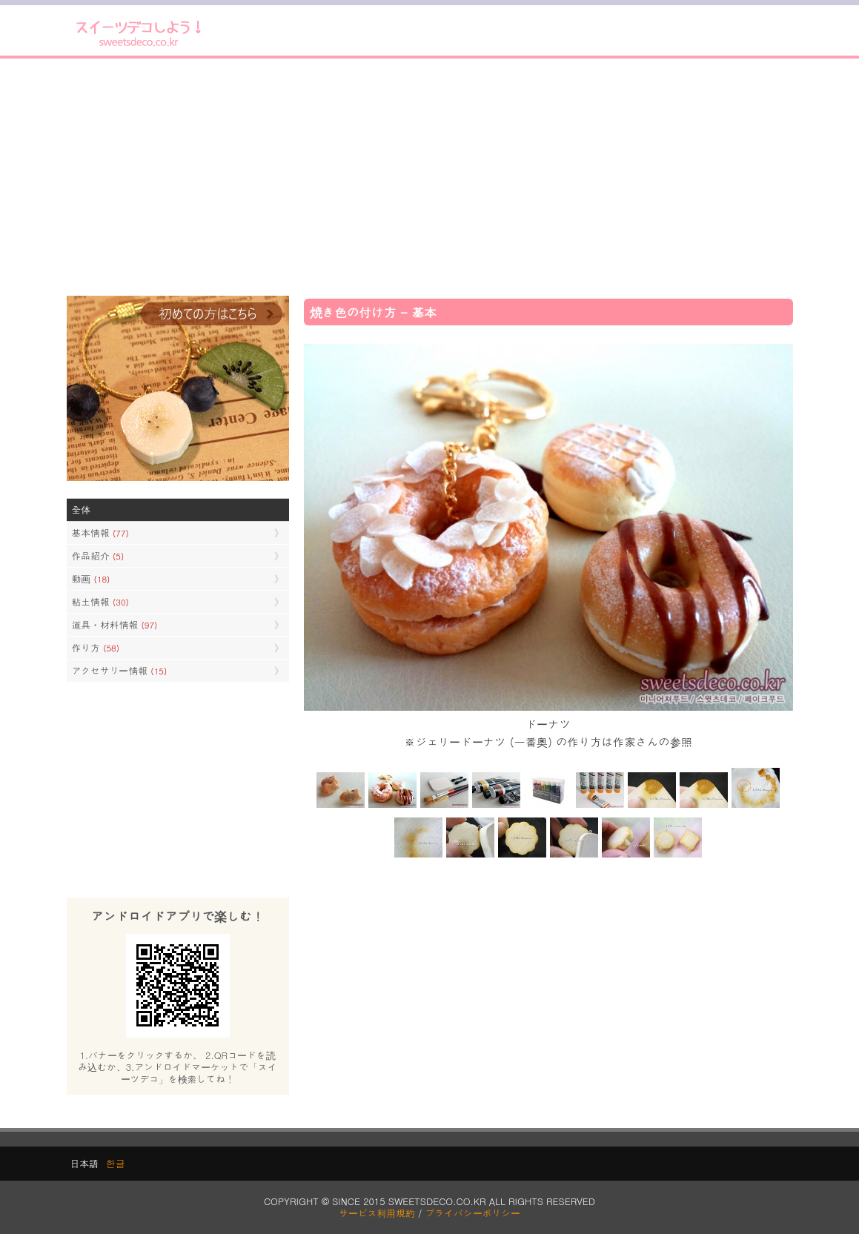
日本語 (84, 1163)
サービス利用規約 (377, 1213)
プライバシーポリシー (472, 1213)
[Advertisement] (430, 177)
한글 (115, 1163)
